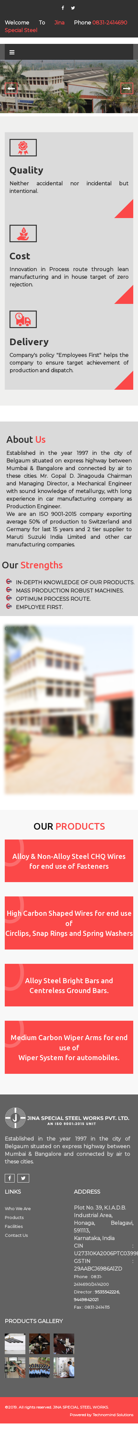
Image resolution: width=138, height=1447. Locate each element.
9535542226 (107, 1291)
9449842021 (86, 1299)
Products (14, 1217)
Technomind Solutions (113, 1414)
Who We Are (18, 1208)
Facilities (14, 1226)
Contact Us (16, 1235)
